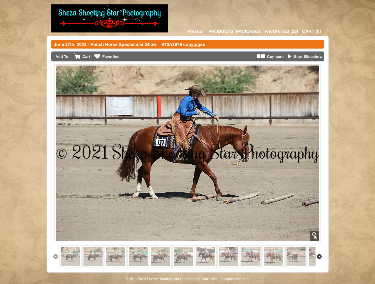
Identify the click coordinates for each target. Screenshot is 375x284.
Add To (62, 56)
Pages (195, 31)
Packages (248, 31)
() (281, 31)
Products (220, 31)
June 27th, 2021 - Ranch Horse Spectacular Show (105, 44)
